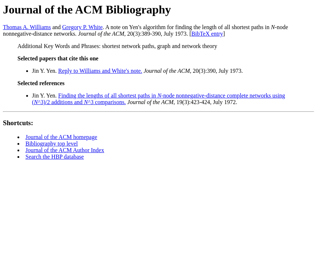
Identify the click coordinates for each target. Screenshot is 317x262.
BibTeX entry (207, 34)
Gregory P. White (82, 27)
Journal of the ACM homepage (61, 137)
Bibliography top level (51, 143)
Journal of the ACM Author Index (64, 150)
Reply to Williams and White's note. (100, 71)
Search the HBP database (54, 157)
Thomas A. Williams (27, 27)
